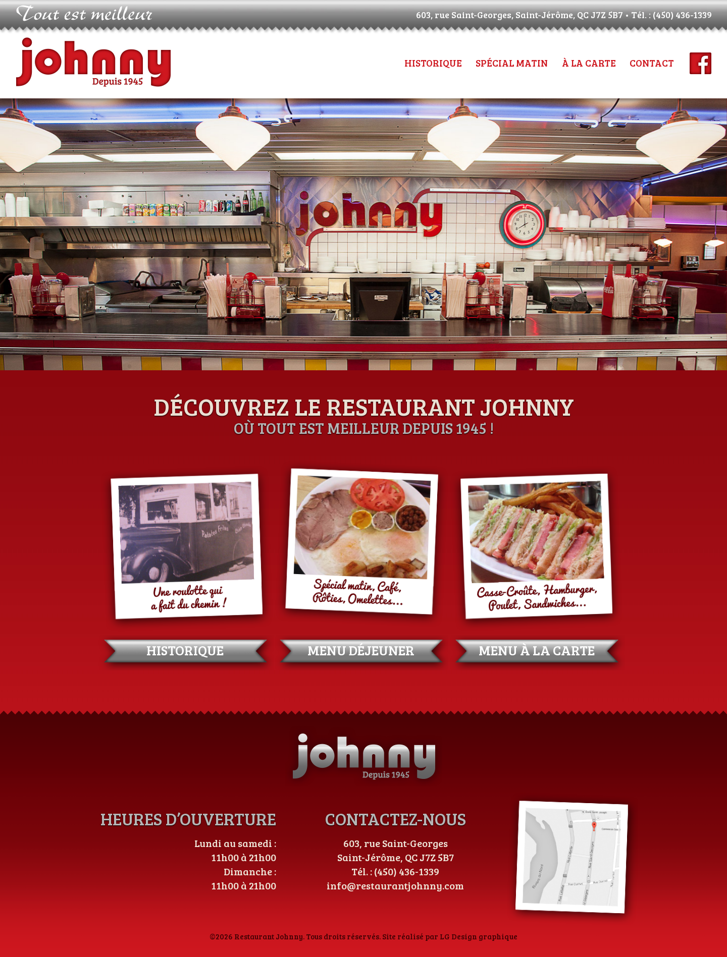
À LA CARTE (589, 63)
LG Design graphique (478, 936)
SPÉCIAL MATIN (512, 63)
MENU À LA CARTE (537, 650)
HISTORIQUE (433, 63)
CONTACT (652, 63)
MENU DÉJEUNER (360, 650)
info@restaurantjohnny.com (395, 885)
